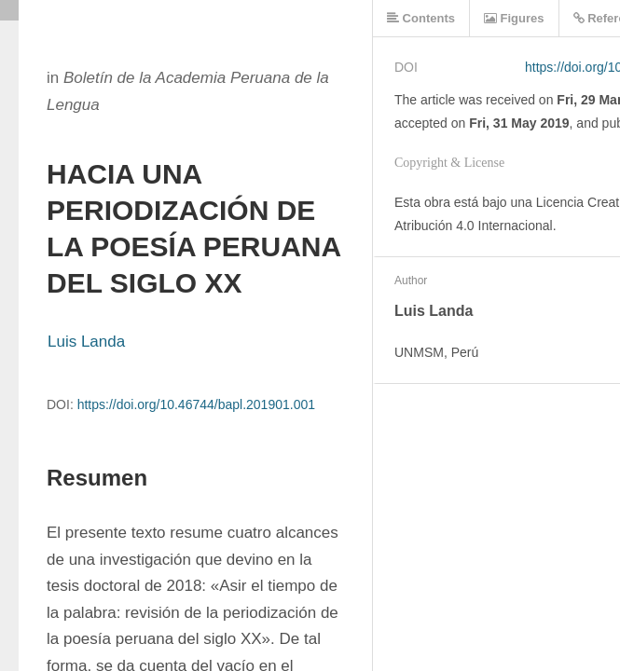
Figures (514, 18)
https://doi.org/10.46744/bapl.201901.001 (196, 404)
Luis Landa (86, 341)
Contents (421, 18)
